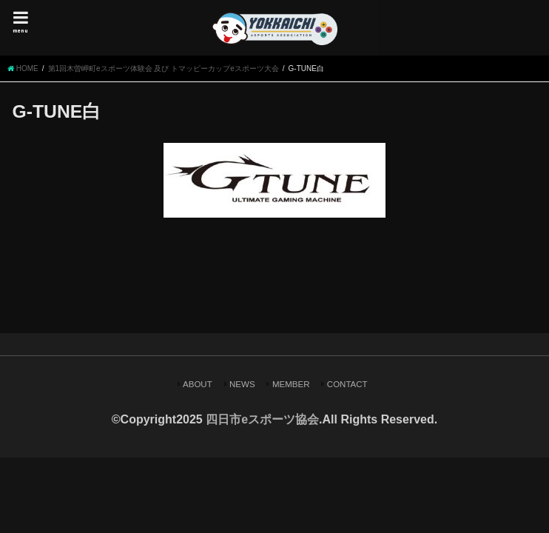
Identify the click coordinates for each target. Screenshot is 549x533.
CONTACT (347, 384)
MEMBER (291, 384)
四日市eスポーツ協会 (262, 419)
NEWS (242, 384)
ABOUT (197, 384)
